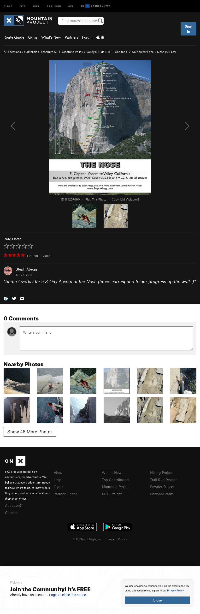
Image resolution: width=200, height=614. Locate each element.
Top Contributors (115, 480)
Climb (8, 5)
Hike (36, 5)
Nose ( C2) (166, 52)
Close (157, 600)
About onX (13, 505)
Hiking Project (161, 472)
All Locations (12, 52)
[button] (6, 298)
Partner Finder (65, 494)
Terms (110, 539)
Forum (87, 37)
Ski (70, 5)
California (30, 52)
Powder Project (162, 486)
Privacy (122, 539)
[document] (157, 594)
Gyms (32, 37)
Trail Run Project (163, 480)
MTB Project (112, 494)
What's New (51, 37)
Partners (71, 37)
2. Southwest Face (141, 52)
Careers (11, 512)
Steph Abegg (26, 269)
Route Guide (14, 37)
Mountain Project (116, 486)
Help (57, 480)
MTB (23, 5)
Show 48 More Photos (30, 431)
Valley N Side (95, 52)
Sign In (188, 28)
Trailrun (54, 5)
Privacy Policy (175, 590)
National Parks (162, 494)
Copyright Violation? (125, 199)
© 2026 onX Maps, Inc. (87, 539)
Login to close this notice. (68, 595)
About (59, 472)
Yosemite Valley (72, 52)
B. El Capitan (116, 52)
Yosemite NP (49, 52)
